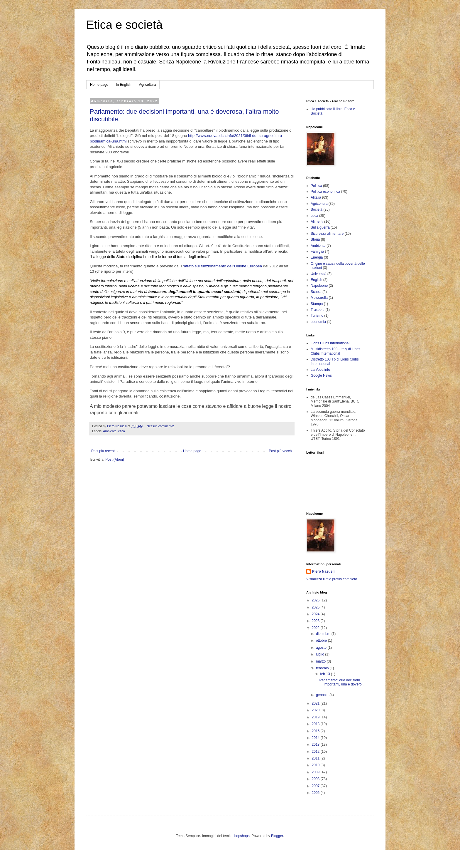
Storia (315, 239)
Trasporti (317, 310)
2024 (316, 614)
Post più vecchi (280, 451)
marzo (321, 661)
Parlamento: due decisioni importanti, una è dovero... (341, 682)
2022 (316, 628)
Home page (99, 85)
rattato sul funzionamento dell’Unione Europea (222, 266)
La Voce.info (320, 370)
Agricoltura (147, 85)
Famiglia (317, 251)
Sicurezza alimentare (327, 234)
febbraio (323, 668)
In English (123, 85)
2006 (316, 793)
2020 (316, 710)
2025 (316, 607)
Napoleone (319, 286)
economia (318, 322)
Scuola (316, 292)
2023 (316, 621)
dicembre (324, 634)
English (316, 280)
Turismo (317, 315)
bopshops (242, 836)
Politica (316, 186)
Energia (317, 257)
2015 (316, 731)
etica (121, 431)
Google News (321, 375)
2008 (316, 779)
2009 (316, 772)
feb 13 (325, 674)
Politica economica (325, 192)
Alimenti (317, 221)
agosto (321, 648)
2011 (316, 758)
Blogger (277, 836)
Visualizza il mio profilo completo (331, 579)
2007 (316, 786)
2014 (316, 738)
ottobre (322, 640)
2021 (316, 703)
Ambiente (109, 431)
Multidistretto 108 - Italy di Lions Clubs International (335, 351)
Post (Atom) (114, 459)
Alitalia (316, 197)
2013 (316, 744)
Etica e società (124, 24)
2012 (316, 752)
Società (316, 209)
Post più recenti (103, 451)
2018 (316, 724)
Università (318, 274)
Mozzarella (319, 298)
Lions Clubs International (330, 343)
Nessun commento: (161, 426)
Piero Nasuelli (323, 571)
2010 (316, 765)
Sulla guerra (320, 227)
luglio (320, 654)
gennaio (322, 695)
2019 (316, 717)
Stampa (317, 304)
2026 (316, 600)
